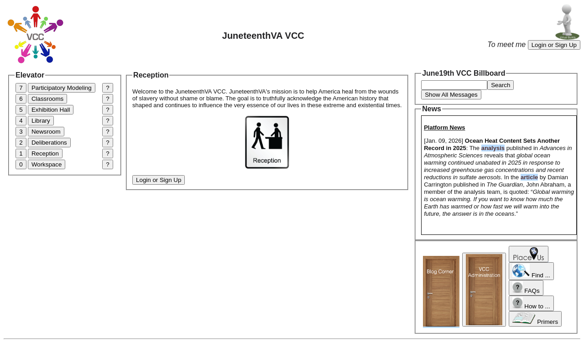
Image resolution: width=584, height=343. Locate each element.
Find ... (531, 271)
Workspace (46, 164)
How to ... (531, 303)
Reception (45, 153)
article (529, 177)
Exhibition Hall (50, 109)
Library (40, 120)
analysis (493, 148)
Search (500, 85)
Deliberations (49, 142)
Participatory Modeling (61, 87)
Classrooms (47, 98)
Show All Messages (451, 94)
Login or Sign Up (554, 45)
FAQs (525, 287)
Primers (535, 318)
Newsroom (46, 131)
